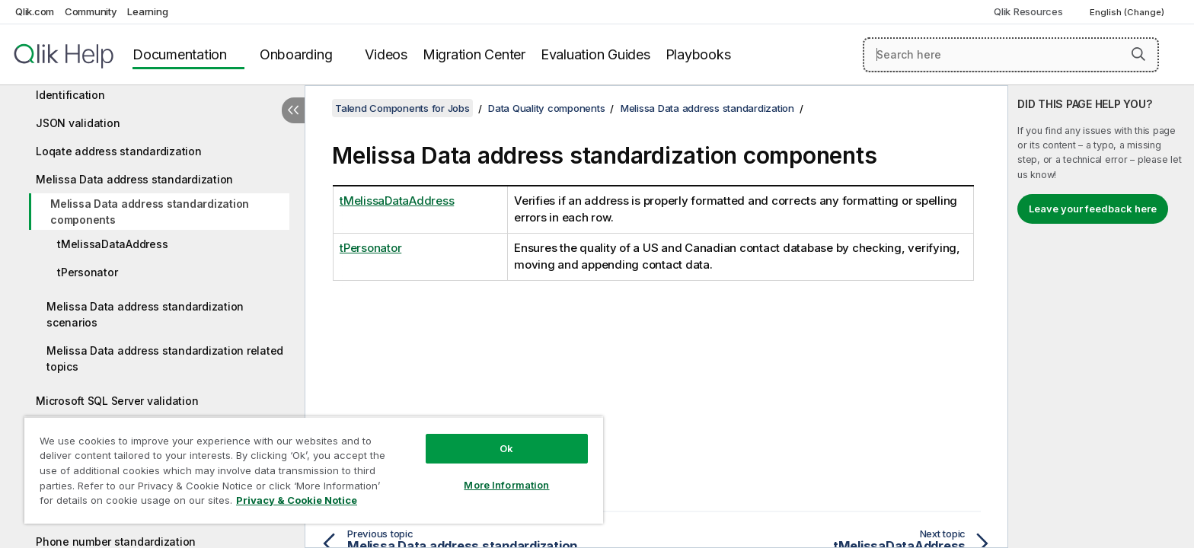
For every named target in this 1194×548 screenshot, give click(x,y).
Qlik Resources (1028, 11)
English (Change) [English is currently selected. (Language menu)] (1128, 12)
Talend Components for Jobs (402, 108)
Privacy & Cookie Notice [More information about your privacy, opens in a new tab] (296, 500)
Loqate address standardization (119, 151)
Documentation (179, 54)
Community (91, 11)
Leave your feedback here (1093, 208)
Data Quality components (546, 108)
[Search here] (1010, 55)
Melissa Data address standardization (134, 179)
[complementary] (1101, 316)
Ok (506, 448)
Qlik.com (34, 11)
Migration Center (474, 54)
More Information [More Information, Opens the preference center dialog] (506, 485)
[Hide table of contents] (293, 110)
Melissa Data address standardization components (149, 211)
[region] (313, 470)
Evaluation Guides (595, 54)
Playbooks (698, 54)
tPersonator (87, 272)
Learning (147, 11)
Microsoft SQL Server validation (117, 400)
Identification (70, 94)
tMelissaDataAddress (112, 243)
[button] (1138, 54)
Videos (386, 54)
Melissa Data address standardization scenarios (145, 314)
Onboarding (296, 54)
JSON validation (78, 122)
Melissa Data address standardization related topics (164, 358)
